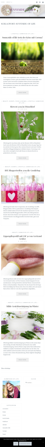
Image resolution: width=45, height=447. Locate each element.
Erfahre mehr (25, 443)
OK (16, 443)
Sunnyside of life (22, 9)
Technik (5, 431)
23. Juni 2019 (22, 109)
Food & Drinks (21, 101)
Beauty (5, 101)
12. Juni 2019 (22, 173)
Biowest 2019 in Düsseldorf (22, 106)
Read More (24, 93)
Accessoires (5, 408)
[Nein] (43, 442)
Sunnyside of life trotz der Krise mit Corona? (22, 37)
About (8, 2)
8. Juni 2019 (22, 241)
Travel (4, 434)
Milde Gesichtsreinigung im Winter (22, 306)
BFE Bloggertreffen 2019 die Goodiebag (22, 170)
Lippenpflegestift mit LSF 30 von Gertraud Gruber (22, 237)
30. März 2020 (22, 40)
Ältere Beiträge (5, 368)
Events (11, 101)
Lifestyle (15, 33)
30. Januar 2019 (22, 308)
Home (3, 2)
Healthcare (5, 421)
